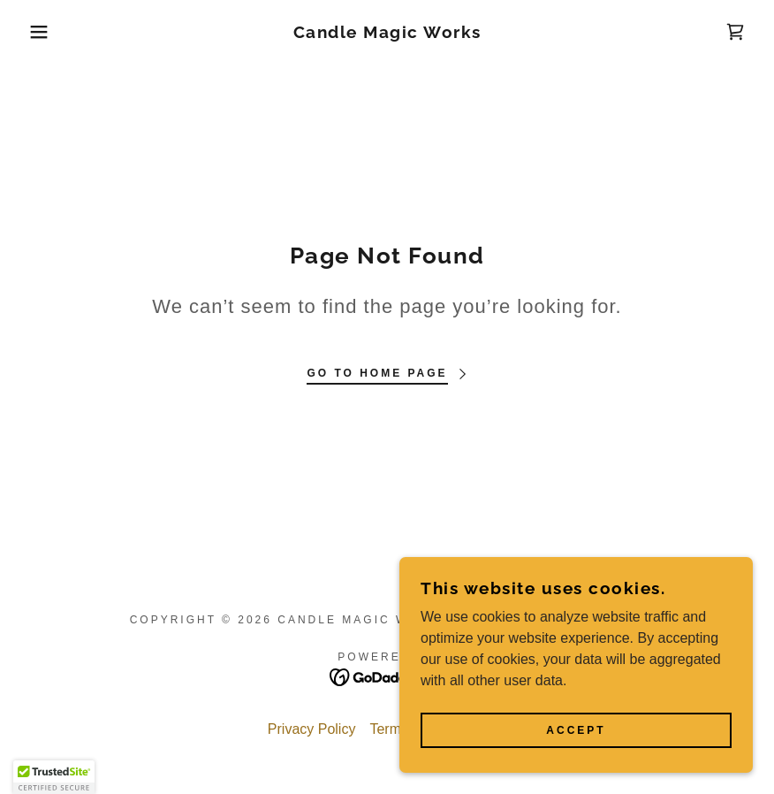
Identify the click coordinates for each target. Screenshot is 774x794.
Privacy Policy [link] (312, 729)
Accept (575, 730)
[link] (387, 33)
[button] (39, 32)
